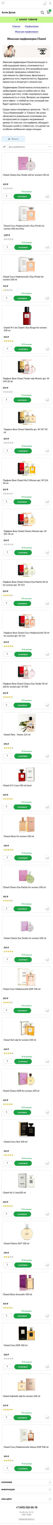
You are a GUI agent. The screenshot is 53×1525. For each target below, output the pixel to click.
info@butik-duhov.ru (26, 1519)
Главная (16, 26)
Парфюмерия (32, 26)
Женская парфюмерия (26, 32)
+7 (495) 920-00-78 (36, 12)
